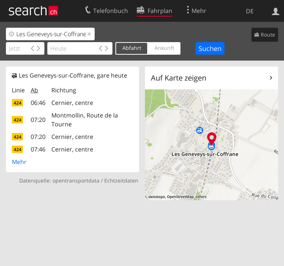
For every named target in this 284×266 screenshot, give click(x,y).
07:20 (38, 120)
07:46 (38, 149)
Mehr (19, 162)
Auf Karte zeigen (178, 78)
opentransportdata (76, 180)
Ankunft (164, 47)
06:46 (38, 103)
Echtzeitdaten (121, 180)
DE (250, 11)
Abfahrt (131, 47)
